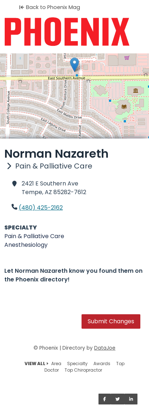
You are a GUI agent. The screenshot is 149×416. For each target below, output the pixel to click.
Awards (101, 363)
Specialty (77, 363)
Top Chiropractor (83, 370)
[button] (74, 64)
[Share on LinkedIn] (131, 399)
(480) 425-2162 (41, 207)
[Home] (74, 32)
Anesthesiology (26, 245)
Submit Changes (111, 321)
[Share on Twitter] (117, 399)
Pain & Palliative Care (34, 236)
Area (56, 363)
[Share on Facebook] (104, 399)
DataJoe (104, 348)
